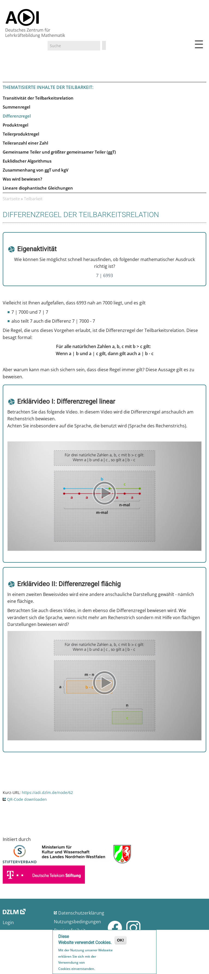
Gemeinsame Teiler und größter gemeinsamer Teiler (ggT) (59, 152)
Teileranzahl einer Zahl (25, 143)
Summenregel (16, 107)
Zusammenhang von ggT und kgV (35, 170)
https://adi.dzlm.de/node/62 (47, 792)
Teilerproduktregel (21, 134)
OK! (120, 941)
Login (8, 922)
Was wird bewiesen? (22, 179)
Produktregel (15, 125)
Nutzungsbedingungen (77, 922)
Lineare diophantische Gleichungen (38, 188)
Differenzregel (17, 116)
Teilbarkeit (33, 198)
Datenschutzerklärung (81, 913)
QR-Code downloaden (27, 799)
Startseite (11, 198)
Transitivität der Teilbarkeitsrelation (38, 98)
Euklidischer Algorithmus (27, 161)
